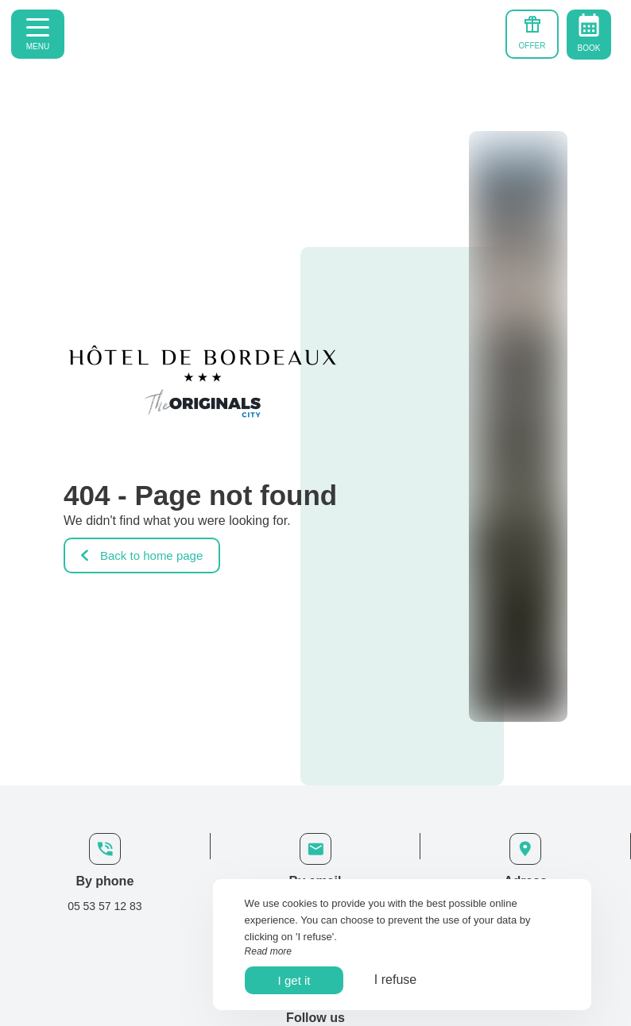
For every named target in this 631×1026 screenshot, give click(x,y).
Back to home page (142, 555)
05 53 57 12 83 (104, 906)
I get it (294, 980)
